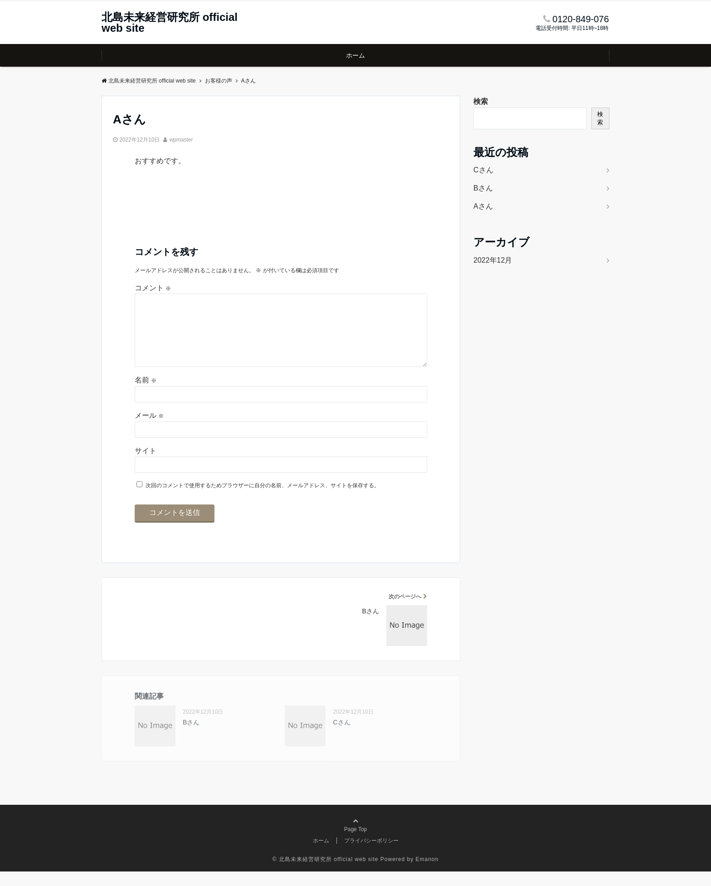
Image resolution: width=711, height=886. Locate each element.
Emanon (427, 874)
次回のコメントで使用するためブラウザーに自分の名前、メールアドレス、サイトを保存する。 (263, 500)
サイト (145, 465)
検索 (480, 101)
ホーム (355, 55)
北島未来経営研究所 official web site (170, 23)
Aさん (483, 206)
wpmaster (181, 140)
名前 (145, 394)
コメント (153, 288)
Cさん (341, 736)
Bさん (191, 736)
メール (149, 430)
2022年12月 (492, 260)
